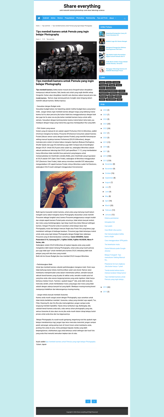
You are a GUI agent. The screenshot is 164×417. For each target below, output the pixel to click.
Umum (119, 99)
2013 (105, 292)
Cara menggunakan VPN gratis (116, 240)
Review (110, 96)
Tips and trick (50, 39)
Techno (102, 99)
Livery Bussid (111, 88)
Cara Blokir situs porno (113, 230)
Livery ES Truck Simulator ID (108, 91)
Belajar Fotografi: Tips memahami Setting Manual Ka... (115, 257)
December (109, 164)
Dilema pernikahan (112, 218)
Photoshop (113, 94)
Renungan (103, 96)
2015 (105, 161)
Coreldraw (116, 82)
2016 (105, 156)
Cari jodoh (108, 226)
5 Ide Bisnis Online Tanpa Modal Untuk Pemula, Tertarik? (116, 62)
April (107, 201)
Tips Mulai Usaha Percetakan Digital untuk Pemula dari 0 (116, 55)
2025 (105, 115)
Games (119, 85)
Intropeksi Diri (110, 222)
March (107, 205)
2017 (105, 151)
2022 (105, 128)
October (108, 173)
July (107, 187)
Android (102, 82)
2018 (105, 147)
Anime (109, 82)
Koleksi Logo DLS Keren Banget (116, 41)
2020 (105, 138)
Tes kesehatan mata (112, 244)
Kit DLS (102, 88)
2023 (105, 124)
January (108, 215)
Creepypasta (103, 85)
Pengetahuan (104, 94)
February (108, 210)
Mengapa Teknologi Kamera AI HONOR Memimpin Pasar (116, 70)
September (109, 178)
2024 (105, 119)
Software (118, 96)
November (109, 169)
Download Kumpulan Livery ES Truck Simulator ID (116, 34)
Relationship (123, 94)
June (107, 192)
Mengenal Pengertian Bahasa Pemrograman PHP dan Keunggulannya (116, 48)
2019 (105, 142)
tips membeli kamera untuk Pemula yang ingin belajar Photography (70, 342)
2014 (105, 287)
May (107, 196)
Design (112, 85)
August (108, 182)
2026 (105, 110)
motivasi (121, 91)
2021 (105, 133)
